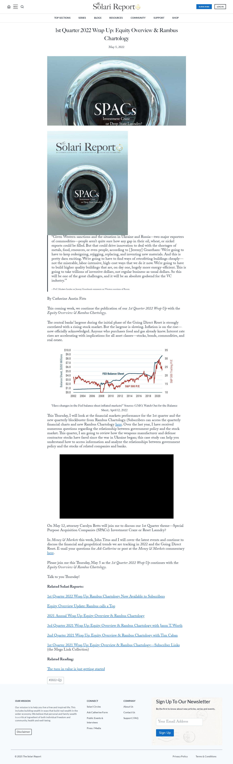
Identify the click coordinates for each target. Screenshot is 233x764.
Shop (175, 17)
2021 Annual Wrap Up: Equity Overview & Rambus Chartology (95, 616)
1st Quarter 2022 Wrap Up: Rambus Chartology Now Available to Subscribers (106, 597)
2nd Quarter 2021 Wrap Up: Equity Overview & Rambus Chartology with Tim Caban (112, 636)
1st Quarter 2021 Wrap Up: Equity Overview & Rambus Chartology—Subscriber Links (113, 645)
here (118, 425)
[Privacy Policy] (179, 757)
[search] (11, 6)
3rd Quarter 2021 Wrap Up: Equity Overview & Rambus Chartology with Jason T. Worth (114, 626)
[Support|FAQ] (136, 719)
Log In (219, 6)
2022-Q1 (55, 680)
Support (159, 17)
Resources (116, 17)
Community (138, 17)
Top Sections (62, 17)
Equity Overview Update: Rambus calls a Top (81, 606)
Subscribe (203, 6)
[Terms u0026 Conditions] (205, 757)
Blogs (97, 17)
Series (82, 17)
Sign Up (165, 732)
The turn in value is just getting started (76, 669)
